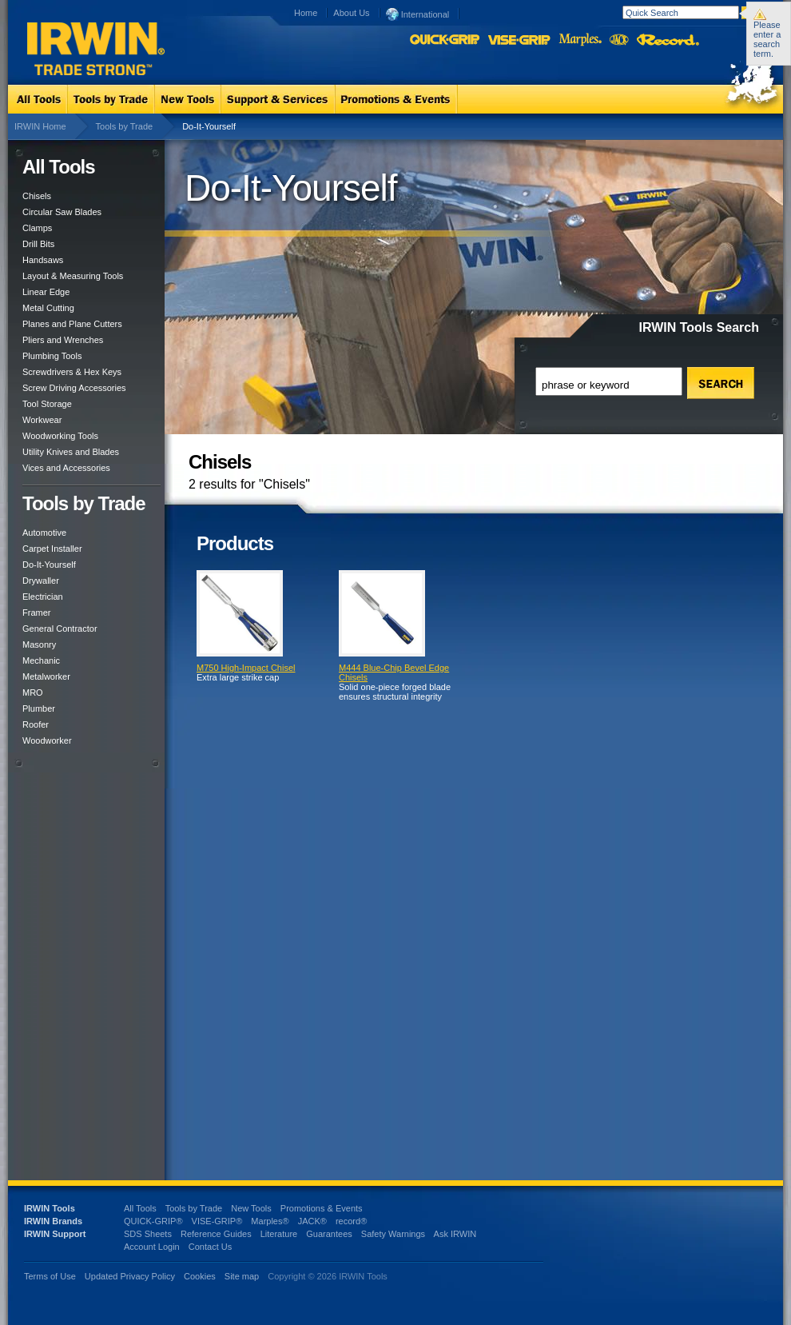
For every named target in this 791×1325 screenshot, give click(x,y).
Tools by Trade (124, 126)
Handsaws (42, 260)
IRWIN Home (40, 126)
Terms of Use (50, 1276)
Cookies (201, 1276)
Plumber (38, 708)
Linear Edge (46, 292)
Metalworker (46, 676)
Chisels (36, 196)
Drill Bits (38, 244)
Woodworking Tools (60, 436)
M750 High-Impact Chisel (246, 667)
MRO (32, 692)
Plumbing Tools (51, 356)
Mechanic (41, 660)
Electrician (42, 596)
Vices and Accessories (66, 468)
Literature (278, 1234)
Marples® (269, 1221)
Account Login (152, 1246)
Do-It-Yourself (49, 564)
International (418, 13)
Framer (36, 612)
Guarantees (329, 1234)
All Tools (140, 1208)
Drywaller (40, 580)
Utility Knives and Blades (70, 452)
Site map (242, 1276)
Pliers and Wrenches (62, 340)
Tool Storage (47, 404)
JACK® (312, 1221)
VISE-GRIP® (217, 1221)
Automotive (44, 532)
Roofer (35, 724)
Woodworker (47, 740)
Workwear (42, 420)
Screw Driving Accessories (74, 388)
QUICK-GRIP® (153, 1221)
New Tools (251, 1208)
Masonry (39, 644)
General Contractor (59, 628)
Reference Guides (216, 1234)
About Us (351, 13)
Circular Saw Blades (61, 212)
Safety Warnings (393, 1234)
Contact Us (210, 1246)
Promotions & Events (321, 1208)
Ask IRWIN (455, 1234)
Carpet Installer (52, 548)
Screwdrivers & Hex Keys (71, 372)
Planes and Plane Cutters (72, 324)
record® (351, 1221)
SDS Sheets (148, 1234)
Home (305, 13)
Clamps (37, 228)
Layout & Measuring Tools (72, 276)
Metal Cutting (48, 308)
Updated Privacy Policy (130, 1276)
